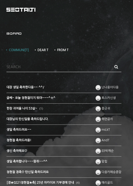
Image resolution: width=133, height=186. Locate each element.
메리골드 (104, 182)
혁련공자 (104, 119)
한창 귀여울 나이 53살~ (22, 108)
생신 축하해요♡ (16, 150)
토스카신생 (106, 97)
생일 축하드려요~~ (18, 129)
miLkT (103, 129)
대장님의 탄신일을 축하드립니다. (27, 119)
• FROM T (60, 50)
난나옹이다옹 (107, 87)
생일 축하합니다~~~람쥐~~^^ (26, 161)
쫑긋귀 (103, 108)
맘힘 (101, 161)
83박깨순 (105, 150)
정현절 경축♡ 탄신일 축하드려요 (27, 172)
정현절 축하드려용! (18, 140)
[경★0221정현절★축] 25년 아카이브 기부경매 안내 (40, 182)
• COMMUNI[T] (17, 50)
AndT (102, 140)
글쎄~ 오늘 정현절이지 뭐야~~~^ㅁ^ (30, 97)
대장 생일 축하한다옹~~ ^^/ (25, 87)
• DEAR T (41, 50)
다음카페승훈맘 (108, 172)
